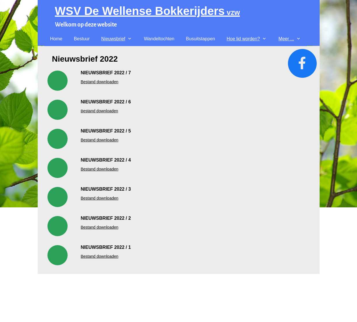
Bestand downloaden (100, 140)
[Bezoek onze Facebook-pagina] (302, 63)
